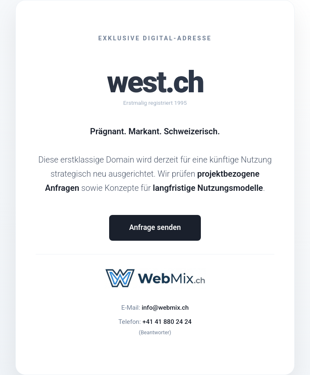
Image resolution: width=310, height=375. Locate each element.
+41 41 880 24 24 (166, 322)
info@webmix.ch (165, 307)
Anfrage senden (155, 227)
